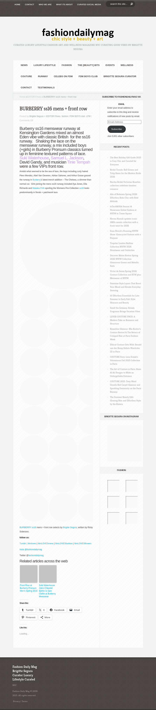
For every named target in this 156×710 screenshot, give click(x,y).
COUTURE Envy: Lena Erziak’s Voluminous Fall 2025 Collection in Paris (125, 360)
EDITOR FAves (34, 97)
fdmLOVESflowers (82, 543)
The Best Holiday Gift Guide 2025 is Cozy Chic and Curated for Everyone (125, 161)
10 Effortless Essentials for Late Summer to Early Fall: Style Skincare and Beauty (124, 299)
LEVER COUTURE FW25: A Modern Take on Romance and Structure (124, 320)
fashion (67, 65)
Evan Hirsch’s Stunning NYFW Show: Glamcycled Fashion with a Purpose (125, 234)
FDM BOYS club (88, 76)
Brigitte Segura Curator (119, 76)
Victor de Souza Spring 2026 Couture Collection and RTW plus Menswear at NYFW (125, 275)
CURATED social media (89, 4)
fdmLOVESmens (45, 543)
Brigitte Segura (36, 116)
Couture (26, 76)
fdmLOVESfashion (64, 543)
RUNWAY (43, 76)
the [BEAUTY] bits (89, 65)
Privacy (16, 701)
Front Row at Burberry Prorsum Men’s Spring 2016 (28, 588)
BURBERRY (25, 527)
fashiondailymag (36, 555)
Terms (25, 701)
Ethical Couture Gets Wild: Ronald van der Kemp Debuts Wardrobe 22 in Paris (125, 348)
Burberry (37, 180)
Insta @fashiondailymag (31, 549)
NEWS (24, 65)
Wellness (127, 65)
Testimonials (46, 87)
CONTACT (29, 4)
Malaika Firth (39, 188)
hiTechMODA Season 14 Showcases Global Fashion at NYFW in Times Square (123, 210)
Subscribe (116, 129)
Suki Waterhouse (34, 157)
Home (22, 97)
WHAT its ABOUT (64, 4)
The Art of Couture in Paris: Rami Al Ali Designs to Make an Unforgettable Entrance (125, 373)
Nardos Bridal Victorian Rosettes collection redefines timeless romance (125, 185)
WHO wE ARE (45, 4)
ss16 (81, 188)
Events (110, 65)
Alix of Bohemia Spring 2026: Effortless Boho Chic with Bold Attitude (124, 198)
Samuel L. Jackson (67, 157)
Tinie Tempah (78, 162)
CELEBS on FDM (63, 76)
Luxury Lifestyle (45, 65)
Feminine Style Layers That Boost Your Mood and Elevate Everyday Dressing (125, 287)
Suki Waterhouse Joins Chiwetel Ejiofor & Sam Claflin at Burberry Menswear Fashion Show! (47, 591)
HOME (17, 4)
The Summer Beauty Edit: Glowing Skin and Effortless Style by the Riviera (125, 401)
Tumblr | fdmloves (28, 543)
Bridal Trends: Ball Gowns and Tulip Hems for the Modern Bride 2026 (125, 173)
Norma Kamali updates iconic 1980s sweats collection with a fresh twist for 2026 (124, 222)
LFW (88, 116)
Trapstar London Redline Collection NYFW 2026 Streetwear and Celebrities (122, 247)
